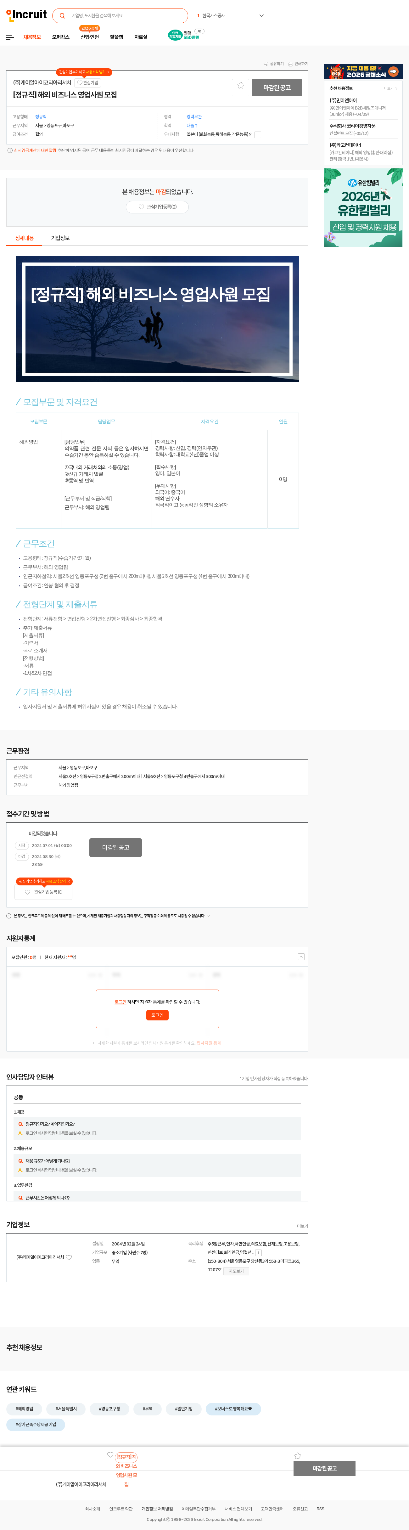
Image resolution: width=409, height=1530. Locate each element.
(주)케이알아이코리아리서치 (42, 83)
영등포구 (77, 768)
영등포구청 (89, 776)
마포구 (91, 768)
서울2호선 (67, 776)
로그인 (120, 1002)
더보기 (302, 1226)
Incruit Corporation (210, 1519)
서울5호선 (151, 776)
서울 (62, 768)
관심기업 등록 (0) (43, 892)
